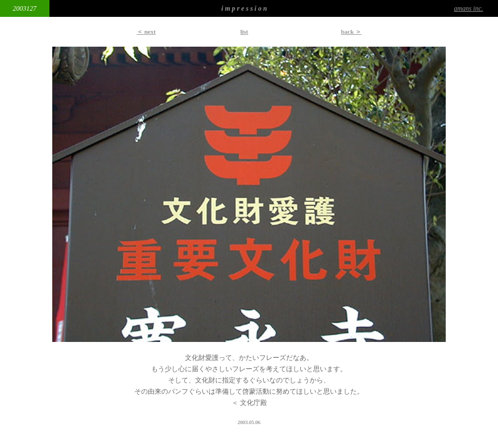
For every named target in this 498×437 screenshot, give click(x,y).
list (244, 31)
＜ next (146, 31)
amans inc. (468, 8)
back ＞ (351, 31)
